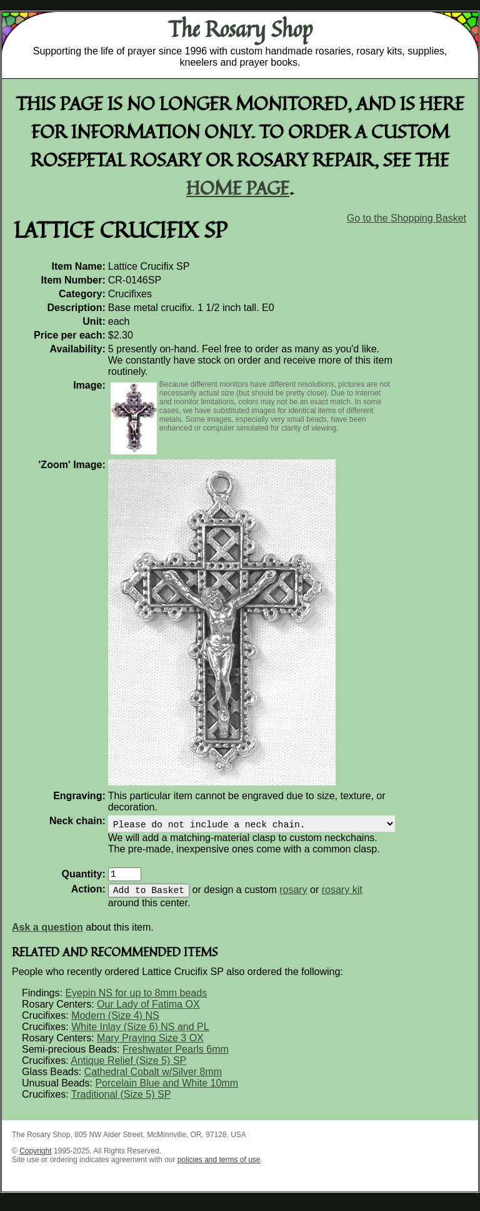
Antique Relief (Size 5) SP (128, 1068)
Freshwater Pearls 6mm (175, 1056)
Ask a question (47, 934)
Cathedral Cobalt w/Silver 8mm (153, 1079)
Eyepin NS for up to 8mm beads (136, 1000)
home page (237, 187)
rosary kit (342, 897)
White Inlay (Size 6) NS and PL (140, 1034)
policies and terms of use (219, 1167)
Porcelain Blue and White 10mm (166, 1090)
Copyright (35, 1158)
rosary (293, 897)
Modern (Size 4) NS (115, 1023)
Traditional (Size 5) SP (121, 1101)
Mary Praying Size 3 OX (150, 1045)
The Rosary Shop (240, 29)
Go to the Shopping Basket (406, 218)
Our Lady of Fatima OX (148, 1011)
